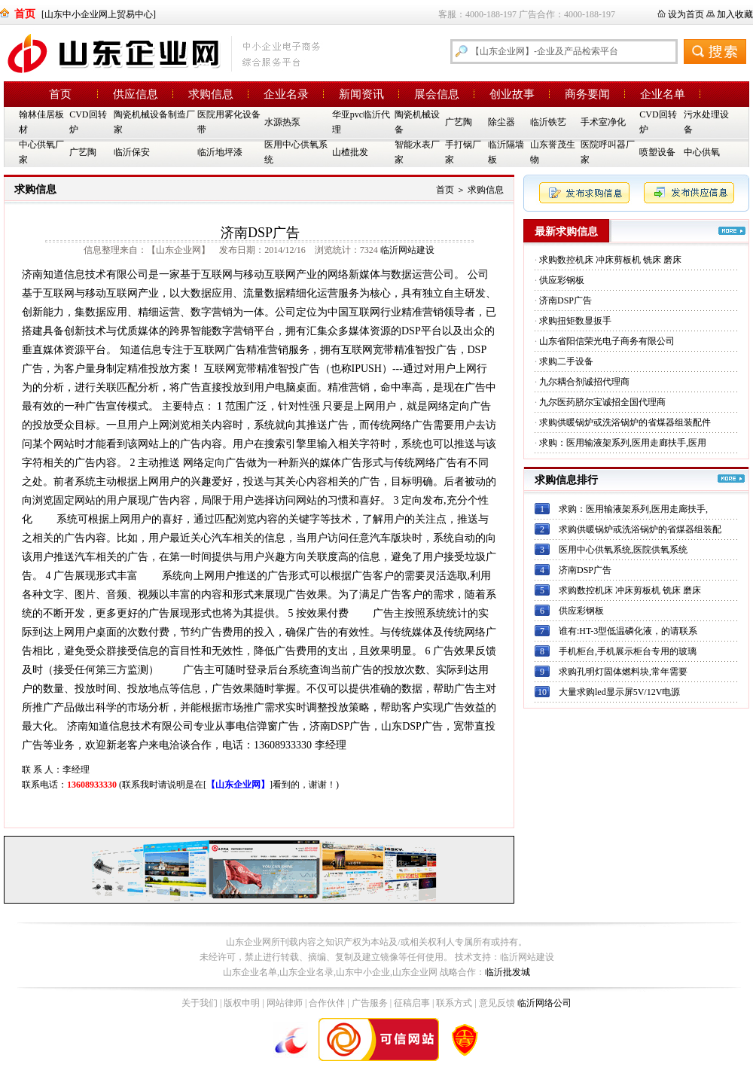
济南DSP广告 (565, 300)
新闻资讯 (361, 94)
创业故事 (512, 94)
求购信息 (210, 94)
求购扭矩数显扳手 (575, 320)
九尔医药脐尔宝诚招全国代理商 (602, 402)
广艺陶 (458, 122)
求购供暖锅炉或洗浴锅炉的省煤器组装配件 (625, 422)
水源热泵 (282, 122)
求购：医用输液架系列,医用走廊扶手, (633, 509)
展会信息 (436, 94)
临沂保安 (132, 152)
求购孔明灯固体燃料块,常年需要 (623, 671)
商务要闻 (587, 94)
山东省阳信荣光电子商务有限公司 (607, 341)
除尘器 (501, 122)
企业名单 (662, 94)
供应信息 (135, 94)
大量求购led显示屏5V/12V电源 (619, 692)
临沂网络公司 (544, 1003)
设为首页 (686, 14)
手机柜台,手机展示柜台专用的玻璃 (628, 651)
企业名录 (286, 94)
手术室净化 (603, 122)
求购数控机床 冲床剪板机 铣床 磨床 (610, 260)
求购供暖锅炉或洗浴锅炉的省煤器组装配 (640, 529)
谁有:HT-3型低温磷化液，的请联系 (628, 631)
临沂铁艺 (548, 122)
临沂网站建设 (407, 250)
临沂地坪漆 (219, 152)
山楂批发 (350, 152)
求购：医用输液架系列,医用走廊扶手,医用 (622, 442)
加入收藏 (735, 14)
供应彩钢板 (561, 280)
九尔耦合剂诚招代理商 (584, 381)
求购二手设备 (566, 361)
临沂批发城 (507, 972)
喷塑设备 (657, 152)
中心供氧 (702, 152)
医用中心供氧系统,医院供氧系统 (623, 549)
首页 (60, 94)
